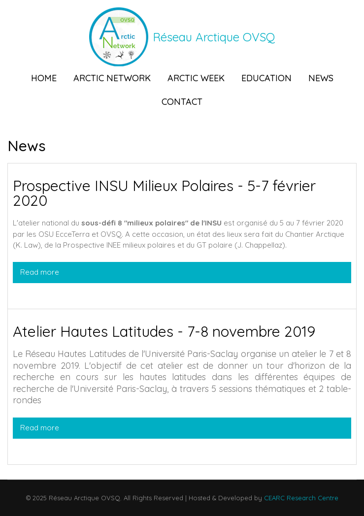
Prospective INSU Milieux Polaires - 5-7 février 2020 (164, 193)
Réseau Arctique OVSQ (214, 37)
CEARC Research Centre (300, 498)
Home (44, 78)
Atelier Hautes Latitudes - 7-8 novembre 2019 (164, 331)
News (320, 78)
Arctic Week (196, 78)
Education (266, 78)
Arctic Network (112, 78)
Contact (182, 101)
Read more (138, 272)
